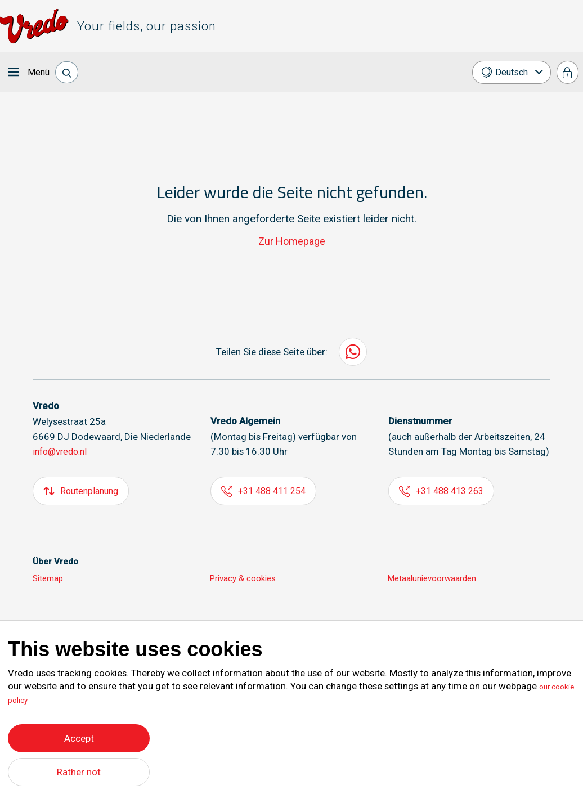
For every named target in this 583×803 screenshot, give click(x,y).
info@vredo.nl (62, 451)
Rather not (79, 772)
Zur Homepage (292, 241)
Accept (79, 735)
